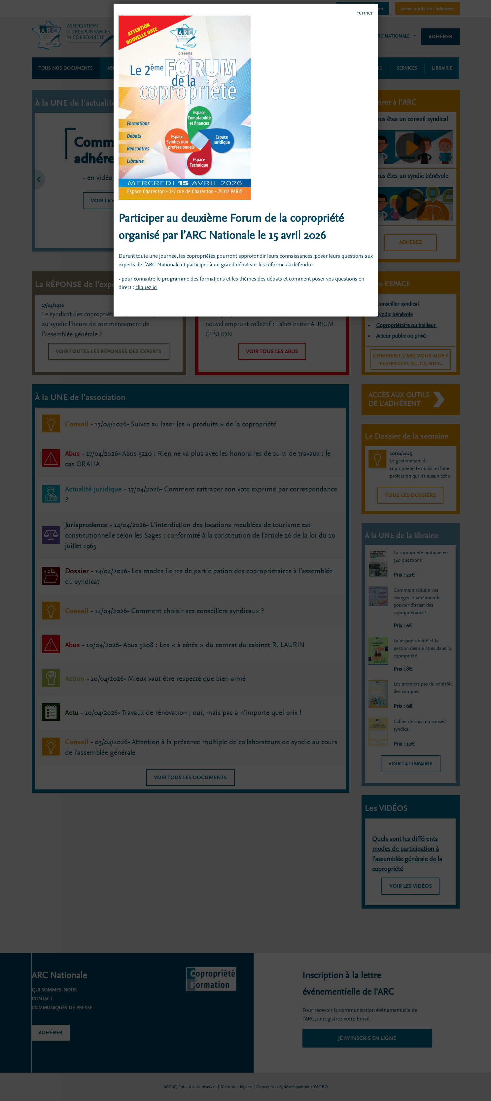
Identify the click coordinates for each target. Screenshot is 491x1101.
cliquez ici (146, 287)
